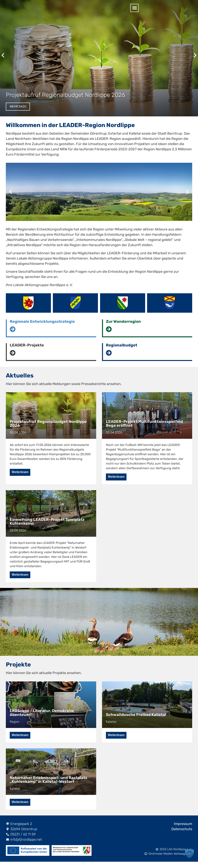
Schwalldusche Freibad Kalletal (136, 714)
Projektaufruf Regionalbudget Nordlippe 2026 (65, 94)
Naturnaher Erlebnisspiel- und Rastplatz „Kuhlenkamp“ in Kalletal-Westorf (48, 780)
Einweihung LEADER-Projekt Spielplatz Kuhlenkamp (47, 521)
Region (14, 722)
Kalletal (111, 722)
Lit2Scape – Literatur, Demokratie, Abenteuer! (42, 713)
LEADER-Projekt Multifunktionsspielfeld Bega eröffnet (144, 423)
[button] (190, 8)
